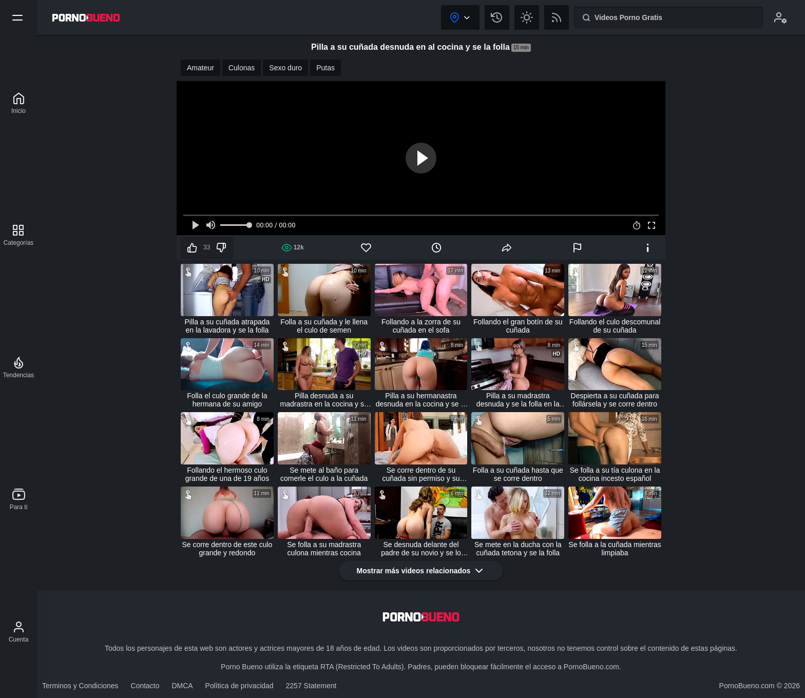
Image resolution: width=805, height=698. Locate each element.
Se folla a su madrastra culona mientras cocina (324, 548)
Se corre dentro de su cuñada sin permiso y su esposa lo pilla (421, 474)
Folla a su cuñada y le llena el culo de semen (324, 326)
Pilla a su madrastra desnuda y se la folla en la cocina (518, 400)
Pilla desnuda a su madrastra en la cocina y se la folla (324, 400)
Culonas (241, 68)
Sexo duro (285, 68)
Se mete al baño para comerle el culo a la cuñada (324, 474)
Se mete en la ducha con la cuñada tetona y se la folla (518, 548)
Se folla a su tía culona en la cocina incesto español (615, 474)
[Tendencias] (18, 367)
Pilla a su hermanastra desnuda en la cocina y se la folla (421, 400)
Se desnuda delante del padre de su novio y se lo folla (421, 548)
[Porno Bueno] (18, 103)
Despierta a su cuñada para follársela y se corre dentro (615, 400)
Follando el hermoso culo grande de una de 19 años (227, 474)
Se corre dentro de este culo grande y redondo (227, 548)
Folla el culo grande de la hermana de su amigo (227, 400)
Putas (325, 68)
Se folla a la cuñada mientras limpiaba (614, 548)
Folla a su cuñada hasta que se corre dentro (518, 474)
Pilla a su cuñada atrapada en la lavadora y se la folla (227, 326)
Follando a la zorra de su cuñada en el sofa (421, 326)
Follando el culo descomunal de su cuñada (614, 326)
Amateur (200, 68)
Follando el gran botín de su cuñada (518, 326)
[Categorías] (19, 235)
